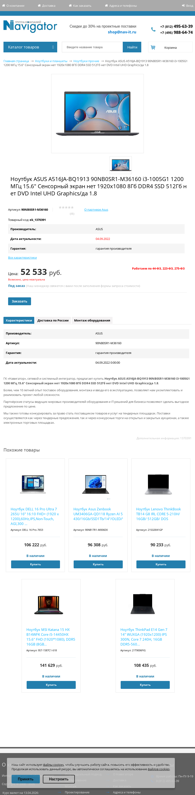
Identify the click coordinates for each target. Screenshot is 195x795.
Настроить (59, 779)
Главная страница (16, 61)
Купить (35, 564)
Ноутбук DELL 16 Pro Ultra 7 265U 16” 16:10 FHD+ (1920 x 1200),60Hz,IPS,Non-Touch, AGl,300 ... (35, 516)
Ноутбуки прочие (86, 61)
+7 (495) (176, 32)
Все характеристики (22, 257)
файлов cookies (159, 769)
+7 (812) (176, 26)
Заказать (19, 301)
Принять (26, 779)
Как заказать (82, 5)
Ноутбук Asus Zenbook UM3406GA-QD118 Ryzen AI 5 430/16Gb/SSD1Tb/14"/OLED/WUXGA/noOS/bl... (98, 514)
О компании (15, 5)
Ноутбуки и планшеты (51, 61)
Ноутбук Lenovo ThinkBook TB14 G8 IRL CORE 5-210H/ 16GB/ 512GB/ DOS (158, 514)
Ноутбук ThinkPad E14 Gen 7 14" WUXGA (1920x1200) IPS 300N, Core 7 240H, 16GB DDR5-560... (143, 636)
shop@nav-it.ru (122, 32)
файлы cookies (53, 765)
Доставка (48, 5)
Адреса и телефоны (123, 5)
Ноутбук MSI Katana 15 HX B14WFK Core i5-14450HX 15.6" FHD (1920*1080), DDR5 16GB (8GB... (50, 636)
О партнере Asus (96, 209)
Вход (189, 5)
